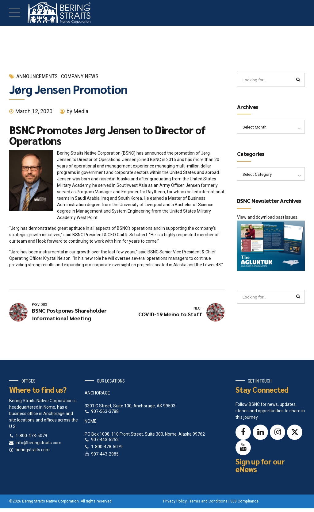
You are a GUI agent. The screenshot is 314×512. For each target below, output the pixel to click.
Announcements (37, 76)
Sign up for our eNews (260, 465)
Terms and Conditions (209, 501)
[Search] (298, 80)
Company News (79, 76)
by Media (77, 111)
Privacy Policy (175, 501)
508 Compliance (244, 501)
